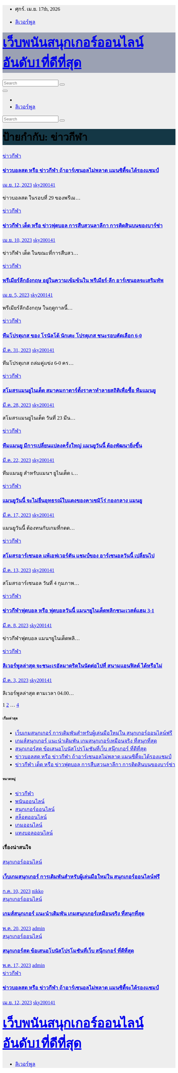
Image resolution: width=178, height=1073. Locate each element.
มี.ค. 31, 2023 (17, 350)
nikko (37, 891)
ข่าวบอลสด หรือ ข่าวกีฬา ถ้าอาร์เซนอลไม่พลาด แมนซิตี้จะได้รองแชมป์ (81, 170)
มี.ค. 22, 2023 (17, 460)
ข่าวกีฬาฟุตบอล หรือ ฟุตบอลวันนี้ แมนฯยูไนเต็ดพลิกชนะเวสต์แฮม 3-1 (78, 610)
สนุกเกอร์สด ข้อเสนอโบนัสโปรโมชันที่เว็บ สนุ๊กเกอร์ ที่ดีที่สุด (80, 748)
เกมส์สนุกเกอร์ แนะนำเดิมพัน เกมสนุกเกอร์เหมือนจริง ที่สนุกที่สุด (86, 741)
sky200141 (44, 185)
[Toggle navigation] (5, 91)
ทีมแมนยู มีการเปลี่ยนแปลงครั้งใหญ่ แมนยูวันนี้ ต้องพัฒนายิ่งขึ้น (72, 445)
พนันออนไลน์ (29, 801)
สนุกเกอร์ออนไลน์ (35, 809)
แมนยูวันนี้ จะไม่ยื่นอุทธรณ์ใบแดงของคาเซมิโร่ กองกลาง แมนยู (72, 500)
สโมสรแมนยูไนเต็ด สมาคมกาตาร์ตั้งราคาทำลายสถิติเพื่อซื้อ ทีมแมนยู (79, 390)
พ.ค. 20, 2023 (17, 928)
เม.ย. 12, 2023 (17, 185)
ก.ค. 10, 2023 (17, 891)
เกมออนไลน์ (28, 825)
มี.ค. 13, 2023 (17, 570)
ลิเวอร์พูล (25, 22)
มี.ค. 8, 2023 (15, 625)
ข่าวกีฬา (12, 156)
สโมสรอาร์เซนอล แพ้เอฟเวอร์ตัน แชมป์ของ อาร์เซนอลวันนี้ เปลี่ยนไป (78, 555)
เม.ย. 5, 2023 (16, 295)
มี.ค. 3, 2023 (15, 680)
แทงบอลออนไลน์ (34, 833)
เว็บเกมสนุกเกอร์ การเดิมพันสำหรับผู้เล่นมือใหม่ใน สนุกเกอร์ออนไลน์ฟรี (93, 733)
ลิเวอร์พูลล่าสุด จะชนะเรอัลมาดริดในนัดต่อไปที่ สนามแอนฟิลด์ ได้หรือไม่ (82, 665)
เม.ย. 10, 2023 (17, 240)
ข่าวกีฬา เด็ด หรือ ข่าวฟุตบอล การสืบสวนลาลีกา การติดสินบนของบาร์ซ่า (83, 225)
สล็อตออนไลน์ (31, 817)
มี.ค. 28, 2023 (17, 405)
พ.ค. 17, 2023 (17, 965)
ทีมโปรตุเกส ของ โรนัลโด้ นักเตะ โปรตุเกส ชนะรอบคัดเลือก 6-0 (72, 335)
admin (38, 928)
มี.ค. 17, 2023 (17, 515)
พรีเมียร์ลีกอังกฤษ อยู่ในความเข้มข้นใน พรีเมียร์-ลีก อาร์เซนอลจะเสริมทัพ (83, 280)
